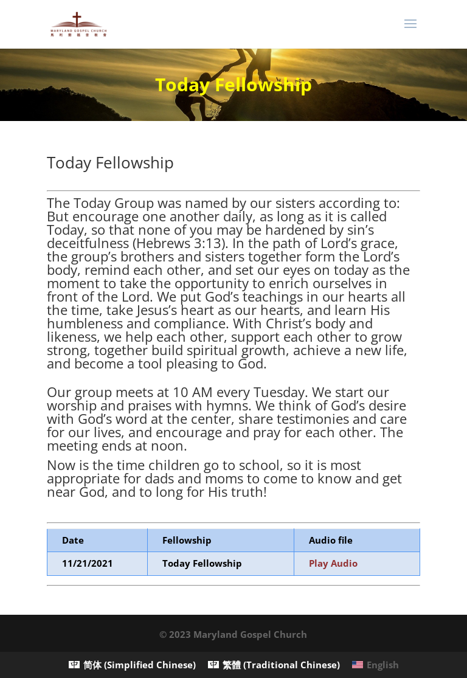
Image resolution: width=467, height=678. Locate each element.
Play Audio (333, 563)
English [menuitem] (383, 665)
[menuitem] (132, 665)
